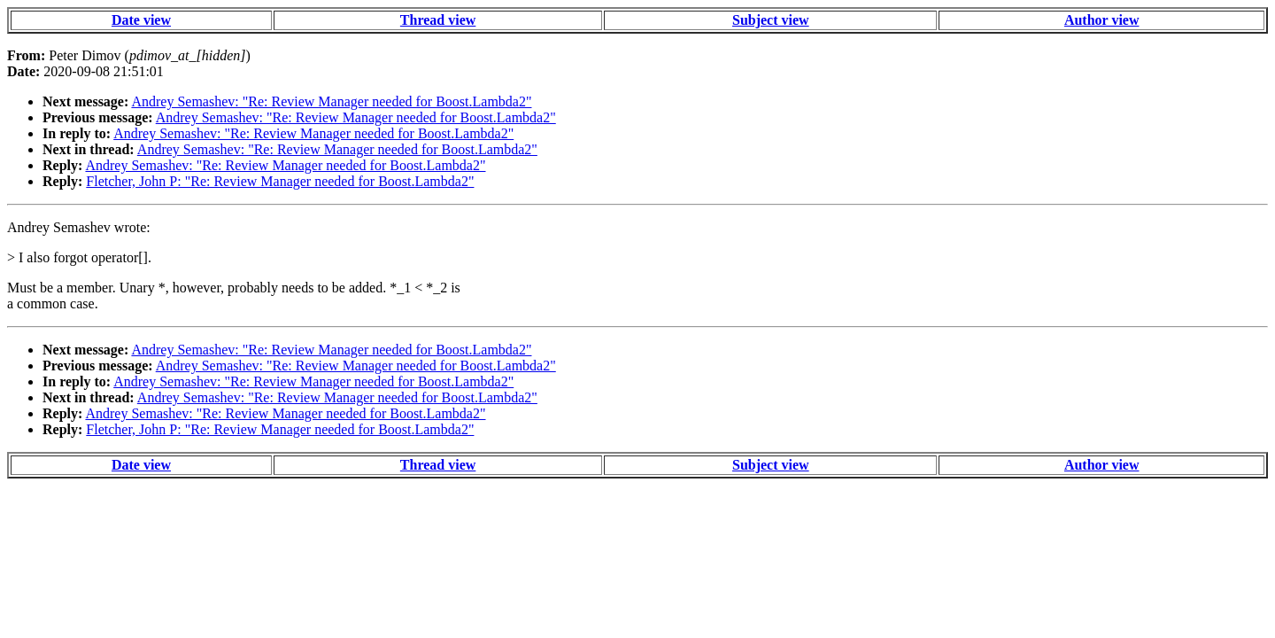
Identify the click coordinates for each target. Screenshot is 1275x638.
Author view (1102, 19)
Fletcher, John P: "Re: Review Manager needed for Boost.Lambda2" (280, 181)
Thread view (437, 19)
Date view (141, 19)
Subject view (770, 19)
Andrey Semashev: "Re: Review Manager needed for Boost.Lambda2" (331, 101)
